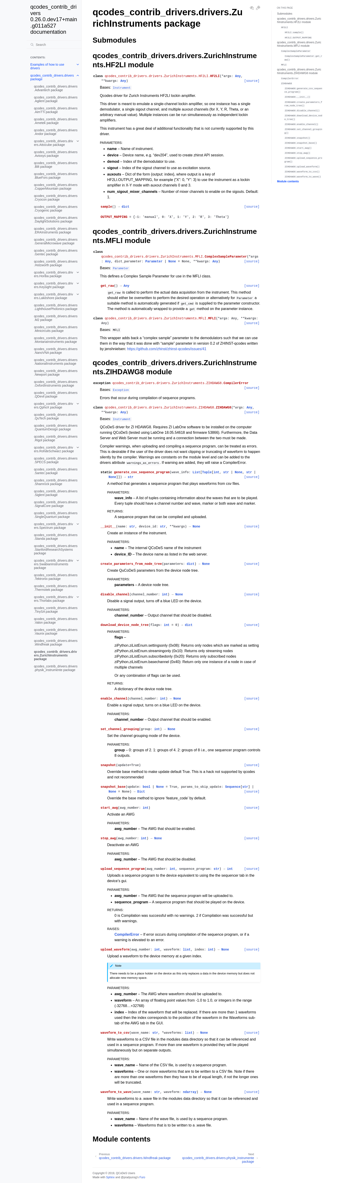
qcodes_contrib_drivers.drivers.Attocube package (53, 143)
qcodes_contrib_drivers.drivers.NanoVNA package (56, 350)
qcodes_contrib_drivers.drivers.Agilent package (56, 99)
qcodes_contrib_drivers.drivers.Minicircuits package (56, 329)
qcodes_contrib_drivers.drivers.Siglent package (56, 493)
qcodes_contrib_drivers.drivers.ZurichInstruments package (55, 655)
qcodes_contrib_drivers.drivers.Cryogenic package (56, 208)
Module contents (288, 181)
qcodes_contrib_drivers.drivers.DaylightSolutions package (56, 219)
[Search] (54, 45)
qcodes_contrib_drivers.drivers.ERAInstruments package (56, 230)
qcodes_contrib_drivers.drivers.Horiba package (53, 274)
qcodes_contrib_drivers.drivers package (52, 77)
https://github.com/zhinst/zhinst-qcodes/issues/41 (166, 349)
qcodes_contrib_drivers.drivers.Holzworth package (56, 263)
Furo (142, 1177)
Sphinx (110, 1177)
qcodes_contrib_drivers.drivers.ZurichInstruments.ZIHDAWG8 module (299, 71)
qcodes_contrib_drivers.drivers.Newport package (56, 372)
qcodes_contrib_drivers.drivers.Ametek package (56, 121)
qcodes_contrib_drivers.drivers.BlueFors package (56, 175)
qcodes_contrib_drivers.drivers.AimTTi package (56, 110)
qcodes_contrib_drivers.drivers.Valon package (56, 620)
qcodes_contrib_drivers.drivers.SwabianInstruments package (53, 564)
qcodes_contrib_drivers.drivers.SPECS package (56, 460)
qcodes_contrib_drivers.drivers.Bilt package (56, 164)
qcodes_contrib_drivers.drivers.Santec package (56, 471)
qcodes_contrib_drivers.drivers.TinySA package (56, 609)
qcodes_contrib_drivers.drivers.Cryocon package (56, 197)
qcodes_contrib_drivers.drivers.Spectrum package (53, 526)
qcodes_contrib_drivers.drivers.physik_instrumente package (56, 668)
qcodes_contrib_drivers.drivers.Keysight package (53, 285)
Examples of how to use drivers (47, 66)
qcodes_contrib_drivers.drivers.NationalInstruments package (56, 361)
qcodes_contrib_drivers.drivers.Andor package (56, 132)
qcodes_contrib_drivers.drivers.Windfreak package (56, 642)
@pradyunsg (129, 1177)
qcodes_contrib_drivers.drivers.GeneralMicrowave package (56, 241)
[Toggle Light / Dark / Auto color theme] (258, 8)
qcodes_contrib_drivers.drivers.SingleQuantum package (56, 515)
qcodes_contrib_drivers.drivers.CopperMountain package (56, 186)
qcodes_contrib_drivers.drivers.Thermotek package (56, 588)
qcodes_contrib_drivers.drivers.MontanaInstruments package (56, 340)
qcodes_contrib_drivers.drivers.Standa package (56, 536)
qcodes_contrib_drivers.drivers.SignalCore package (56, 504)
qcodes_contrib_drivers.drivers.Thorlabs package (53, 598)
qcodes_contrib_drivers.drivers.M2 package (56, 318)
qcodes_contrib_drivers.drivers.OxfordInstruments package (56, 383)
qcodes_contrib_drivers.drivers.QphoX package (53, 405)
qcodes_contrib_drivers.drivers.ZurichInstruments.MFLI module (299, 44)
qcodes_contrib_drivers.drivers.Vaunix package (56, 631)
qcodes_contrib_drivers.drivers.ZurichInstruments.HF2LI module (299, 20)
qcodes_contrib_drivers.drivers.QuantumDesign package (56, 427)
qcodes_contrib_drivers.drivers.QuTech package (56, 416)
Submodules (284, 13)
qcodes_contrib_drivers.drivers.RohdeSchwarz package (54, 449)
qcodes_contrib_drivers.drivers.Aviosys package (56, 154)
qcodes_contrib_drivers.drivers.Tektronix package (56, 577)
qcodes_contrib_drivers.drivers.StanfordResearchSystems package (56, 549)
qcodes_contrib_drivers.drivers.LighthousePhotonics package (56, 307)
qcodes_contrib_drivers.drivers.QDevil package (56, 394)
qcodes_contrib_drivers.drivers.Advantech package (56, 88)
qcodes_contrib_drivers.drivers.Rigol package (56, 438)
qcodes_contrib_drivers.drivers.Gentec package (56, 252)
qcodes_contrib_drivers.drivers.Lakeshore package (53, 296)
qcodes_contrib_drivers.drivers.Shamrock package (56, 482)
